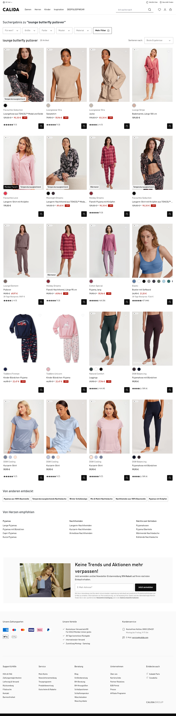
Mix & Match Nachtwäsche (101, 499)
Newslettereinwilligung (104, 598)
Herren (38, 10)
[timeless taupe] (134, 105)
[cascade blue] (164, 281)
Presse (113, 690)
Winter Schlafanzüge (78, 499)
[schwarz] (144, 281)
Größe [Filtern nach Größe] (31, 30)
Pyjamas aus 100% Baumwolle (16, 499)
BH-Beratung (80, 682)
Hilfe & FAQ (7, 674)
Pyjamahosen (142, 526)
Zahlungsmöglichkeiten (12, 678)
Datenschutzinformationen (129, 598)
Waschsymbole (81, 701)
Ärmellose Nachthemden (80, 533)
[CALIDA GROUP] (159, 706)
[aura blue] (5, 457)
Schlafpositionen (81, 690)
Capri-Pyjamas (9, 533)
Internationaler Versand (75, 640)
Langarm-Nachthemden (80, 526)
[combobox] (131, 9)
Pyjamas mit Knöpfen (158, 499)
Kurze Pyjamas (9, 537)
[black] (5, 105)
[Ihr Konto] (165, 9)
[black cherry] (53, 193)
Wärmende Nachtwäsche (147, 533)
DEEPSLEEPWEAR (75, 10)
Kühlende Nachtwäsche (147, 537)
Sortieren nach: (135, 40)
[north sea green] (169, 281)
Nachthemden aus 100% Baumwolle (131, 499)
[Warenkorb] (170, 9)
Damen (28, 10)
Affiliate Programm (118, 693)
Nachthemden (76, 521)
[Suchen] (149, 9)
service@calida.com (140, 638)
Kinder (47, 10)
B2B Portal (114, 686)
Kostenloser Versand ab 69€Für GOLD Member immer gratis (78, 630)
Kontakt (6, 693)
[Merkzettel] (159, 9)
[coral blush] (48, 369)
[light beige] (48, 105)
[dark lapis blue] (139, 369)
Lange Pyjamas (10, 526)
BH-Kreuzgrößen (81, 686)
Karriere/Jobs (115, 678)
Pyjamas (7, 521)
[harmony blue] (10, 457)
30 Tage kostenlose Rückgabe (78, 636)
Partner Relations (117, 682)
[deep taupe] (5, 281)
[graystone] (154, 281)
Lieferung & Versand (11, 682)
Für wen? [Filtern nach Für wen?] (13, 30)
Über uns (113, 674)
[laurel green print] (159, 281)
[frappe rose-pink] (15, 457)
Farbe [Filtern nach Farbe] (48, 30)
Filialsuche (7, 690)
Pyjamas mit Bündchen (13, 529)
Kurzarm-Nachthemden (80, 529)
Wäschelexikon (81, 697)
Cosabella (153, 678)
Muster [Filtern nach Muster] (65, 30)
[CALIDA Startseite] (11, 9)
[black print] (48, 193)
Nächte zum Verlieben (146, 521)
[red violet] (91, 281)
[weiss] (139, 281)
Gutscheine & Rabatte (47, 690)
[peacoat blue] (5, 369)
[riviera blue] (134, 281)
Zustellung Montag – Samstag (78, 644)
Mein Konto (43, 674)
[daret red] (5, 193)
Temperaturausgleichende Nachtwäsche (49, 499)
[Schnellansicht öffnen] (41, 126)
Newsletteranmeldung (48, 678)
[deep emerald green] (91, 369)
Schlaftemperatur (82, 693)
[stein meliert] (149, 281)
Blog (76, 674)
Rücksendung (8, 686)
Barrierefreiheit (9, 697)
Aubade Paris (154, 674)
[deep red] (91, 193)
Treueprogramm (45, 682)
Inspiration (59, 10)
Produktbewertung (46, 686)
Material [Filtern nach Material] (83, 30)
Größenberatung (81, 678)
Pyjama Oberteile (144, 529)
